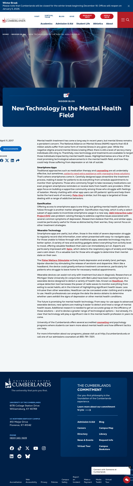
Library (103, 434)
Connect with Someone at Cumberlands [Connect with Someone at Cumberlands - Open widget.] (105, 470)
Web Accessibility (31, 480)
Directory (82, 434)
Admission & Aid (86, 421)
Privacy (44, 482)
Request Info (87, 16)
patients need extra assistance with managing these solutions (97, 173)
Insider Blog (18, 34)
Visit (36, 16)
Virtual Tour (49, 16)
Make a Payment (88, 480)
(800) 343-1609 (18, 438)
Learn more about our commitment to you (96, 408)
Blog (61, 16)
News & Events (85, 440)
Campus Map (106, 428)
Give (72, 16)
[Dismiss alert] (128, 6)
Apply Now (107, 16)
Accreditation (16, 482)
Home (6, 34)
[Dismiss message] (130, 467)
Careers (81, 428)
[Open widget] (126, 479)
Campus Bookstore (104, 448)
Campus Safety (65, 480)
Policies (54, 482)
